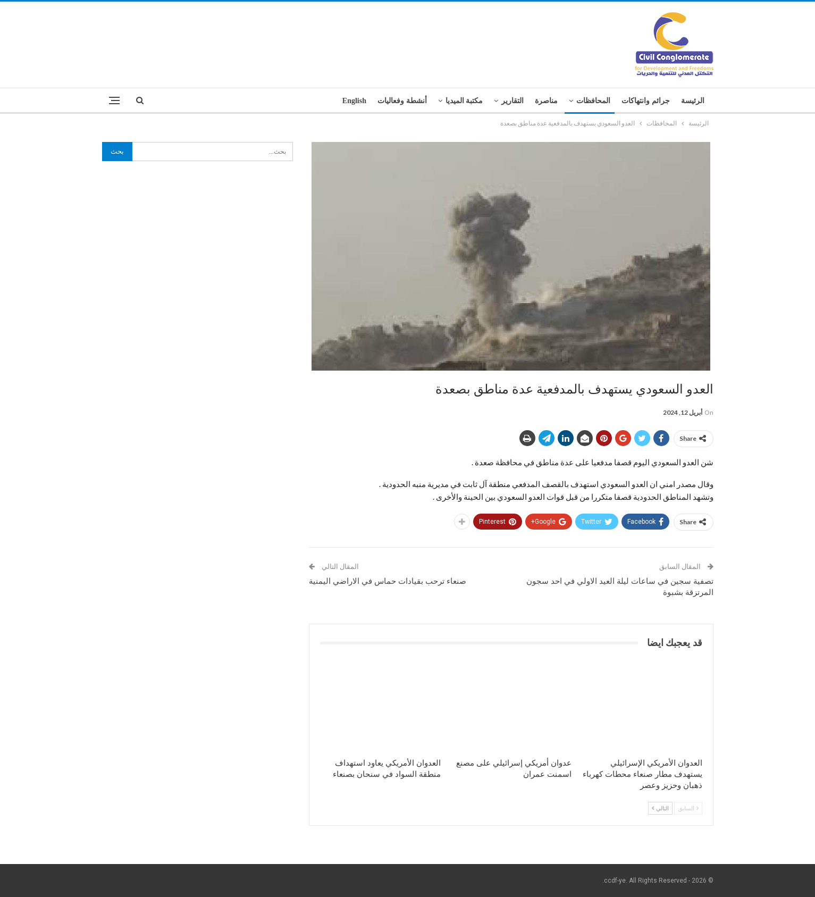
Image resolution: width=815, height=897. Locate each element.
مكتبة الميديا (464, 101)
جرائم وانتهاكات (645, 101)
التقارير (512, 101)
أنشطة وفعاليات (402, 101)
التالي (660, 807)
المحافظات (593, 101)
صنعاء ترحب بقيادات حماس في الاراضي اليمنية (387, 581)
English (354, 101)
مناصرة (546, 101)
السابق (688, 807)
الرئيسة (692, 101)
